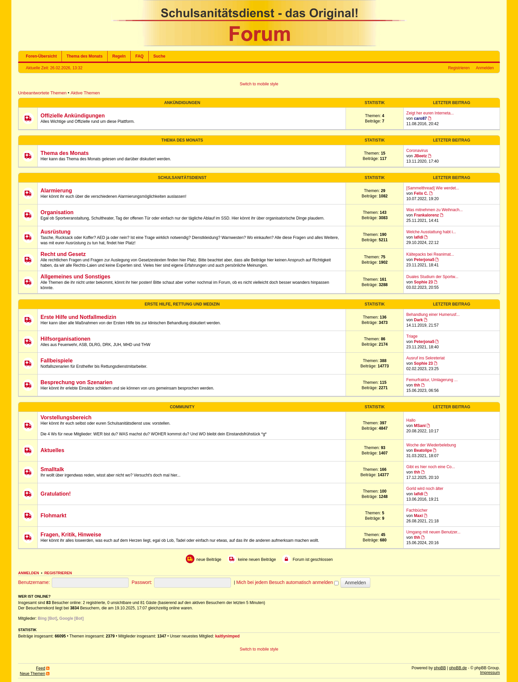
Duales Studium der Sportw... (432, 276)
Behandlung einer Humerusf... (433, 314)
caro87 (420, 118)
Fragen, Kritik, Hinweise (70, 534)
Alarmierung (56, 190)
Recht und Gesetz (63, 254)
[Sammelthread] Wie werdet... (432, 188)
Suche (159, 56)
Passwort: (142, 582)
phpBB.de (458, 668)
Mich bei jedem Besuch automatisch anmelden (287, 582)
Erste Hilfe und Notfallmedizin (78, 317)
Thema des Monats (85, 56)
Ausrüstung (55, 232)
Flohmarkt (53, 515)
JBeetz (420, 156)
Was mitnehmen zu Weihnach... (434, 209)
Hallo (410, 420)
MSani (420, 425)
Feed (40, 668)
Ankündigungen (182, 102)
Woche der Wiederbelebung (431, 445)
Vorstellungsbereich (66, 417)
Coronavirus (417, 150)
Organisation (57, 212)
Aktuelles (52, 450)
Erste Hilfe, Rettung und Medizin (182, 304)
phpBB (440, 668)
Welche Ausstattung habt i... (431, 232)
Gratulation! (55, 494)
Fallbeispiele (56, 360)
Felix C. (421, 193)
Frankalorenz (426, 215)
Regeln (119, 56)
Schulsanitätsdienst (182, 177)
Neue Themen (32, 673)
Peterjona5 (424, 259)
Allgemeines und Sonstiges (75, 276)
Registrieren (459, 68)
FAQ (139, 56)
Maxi (418, 515)
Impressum (490, 672)
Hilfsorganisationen (65, 339)
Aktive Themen (85, 92)
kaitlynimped (227, 636)
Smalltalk (52, 469)
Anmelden (485, 68)
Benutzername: (34, 582)
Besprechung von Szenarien (76, 382)
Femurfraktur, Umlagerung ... (432, 379)
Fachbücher (416, 510)
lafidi (418, 237)
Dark (418, 320)
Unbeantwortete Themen (42, 92)
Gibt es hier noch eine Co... (430, 466)
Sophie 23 (423, 282)
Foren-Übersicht (41, 56)
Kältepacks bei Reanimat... (430, 254)
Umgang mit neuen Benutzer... (433, 532)
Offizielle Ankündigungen (72, 115)
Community (182, 407)
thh (417, 385)
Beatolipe (423, 450)
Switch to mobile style (259, 84)
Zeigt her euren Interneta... (430, 113)
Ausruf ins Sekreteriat (425, 358)
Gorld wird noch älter (424, 488)
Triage (412, 336)
